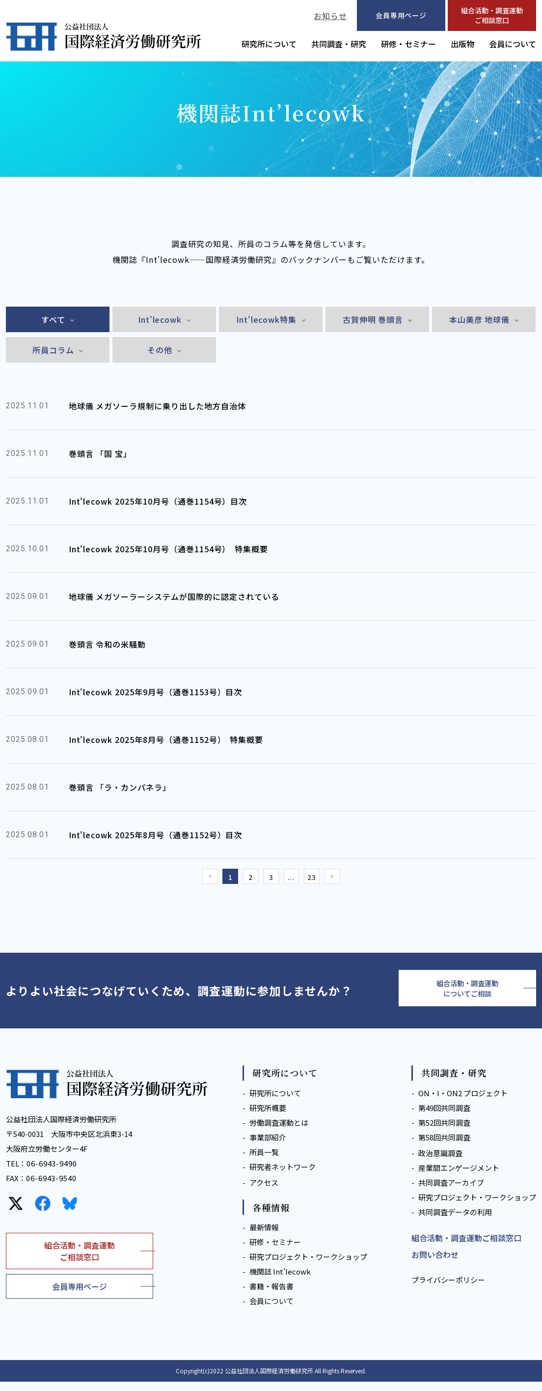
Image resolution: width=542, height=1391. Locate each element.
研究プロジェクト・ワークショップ (308, 1266)
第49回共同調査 (444, 1117)
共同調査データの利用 (455, 1221)
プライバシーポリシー (448, 1289)
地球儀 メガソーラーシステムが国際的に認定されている (174, 596)
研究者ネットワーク (282, 1176)
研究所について (269, 44)
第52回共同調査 (444, 1132)
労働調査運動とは (278, 1132)
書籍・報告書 (271, 1295)
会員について (512, 44)
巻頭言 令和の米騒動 (107, 644)
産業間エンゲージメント (458, 1177)
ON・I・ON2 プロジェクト (463, 1102)
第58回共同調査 (444, 1146)
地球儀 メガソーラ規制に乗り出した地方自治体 (157, 406)
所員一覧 (264, 1161)
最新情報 (264, 1236)
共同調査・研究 (338, 44)
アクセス (263, 1192)
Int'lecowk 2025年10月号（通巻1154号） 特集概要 (169, 549)
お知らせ (330, 16)
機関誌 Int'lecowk (280, 1281)
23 (320, 879)
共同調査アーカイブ (451, 1192)
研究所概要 (267, 1117)
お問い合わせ (435, 1264)
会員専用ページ (79, 1296)
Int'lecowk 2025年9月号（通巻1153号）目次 (156, 692)
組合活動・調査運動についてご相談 (467, 995)
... (295, 879)
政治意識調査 (440, 1162)
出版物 (462, 44)
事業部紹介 (267, 1146)
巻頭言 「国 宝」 (100, 453)
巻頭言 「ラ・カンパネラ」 (120, 787)
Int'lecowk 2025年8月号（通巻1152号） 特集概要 (166, 739)
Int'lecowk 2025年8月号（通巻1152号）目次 (156, 835)
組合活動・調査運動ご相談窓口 (492, 15)
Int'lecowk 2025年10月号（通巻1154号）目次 (158, 501)
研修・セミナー (408, 44)
